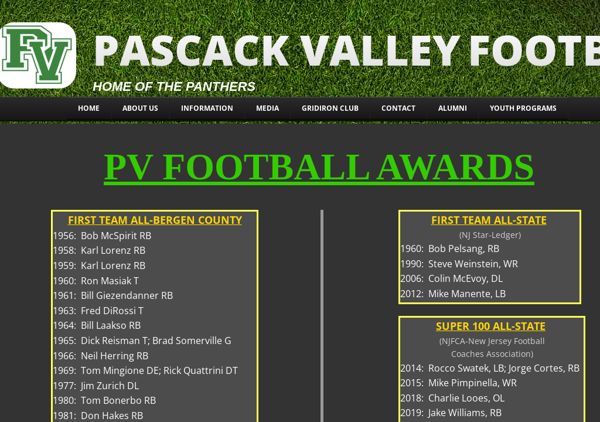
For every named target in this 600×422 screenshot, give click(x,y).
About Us (140, 108)
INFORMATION (207, 108)
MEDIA (267, 108)
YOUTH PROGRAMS (523, 108)
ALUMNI (452, 108)
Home (89, 108)
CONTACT (398, 108)
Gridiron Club (330, 108)
